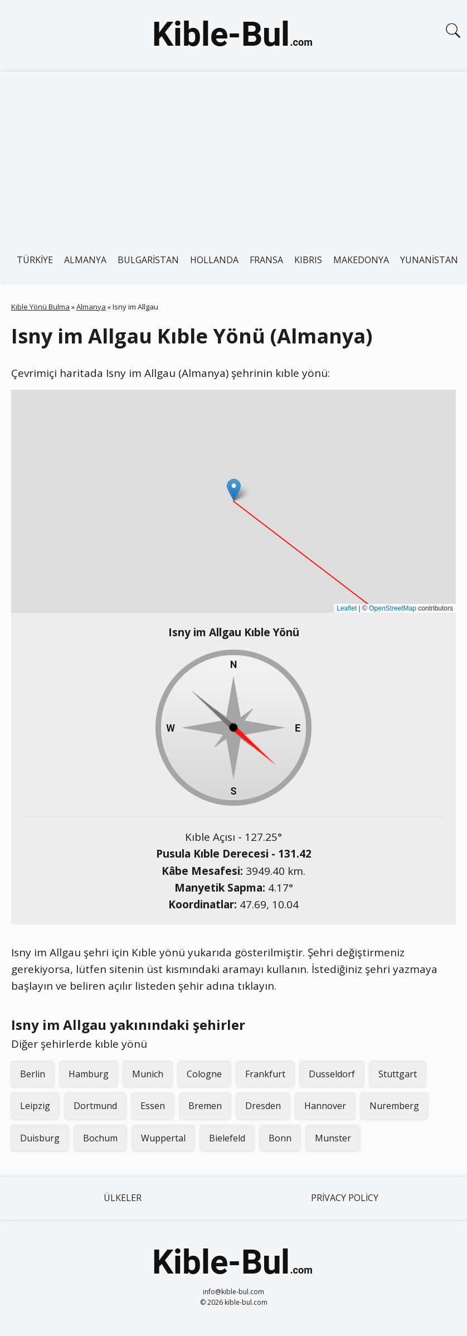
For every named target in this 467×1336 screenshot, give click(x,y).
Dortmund (95, 1106)
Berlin (32, 1074)
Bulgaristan (148, 260)
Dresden (263, 1106)
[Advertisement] (233, 156)
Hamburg (89, 1074)
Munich (147, 1074)
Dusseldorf (332, 1074)
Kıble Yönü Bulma (40, 307)
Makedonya (361, 260)
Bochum (100, 1138)
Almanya (85, 260)
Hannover (325, 1106)
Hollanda (214, 260)
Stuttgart (397, 1074)
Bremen (205, 1106)
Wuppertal (163, 1138)
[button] (234, 489)
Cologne (204, 1074)
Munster (333, 1138)
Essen (152, 1106)
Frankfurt (265, 1074)
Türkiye (35, 260)
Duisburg (40, 1138)
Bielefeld (227, 1138)
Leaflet (347, 608)
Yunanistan (429, 260)
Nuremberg (394, 1106)
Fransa (266, 260)
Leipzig (35, 1106)
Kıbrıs (308, 260)
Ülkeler (123, 1198)
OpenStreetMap (392, 608)
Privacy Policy (344, 1198)
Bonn (280, 1138)
